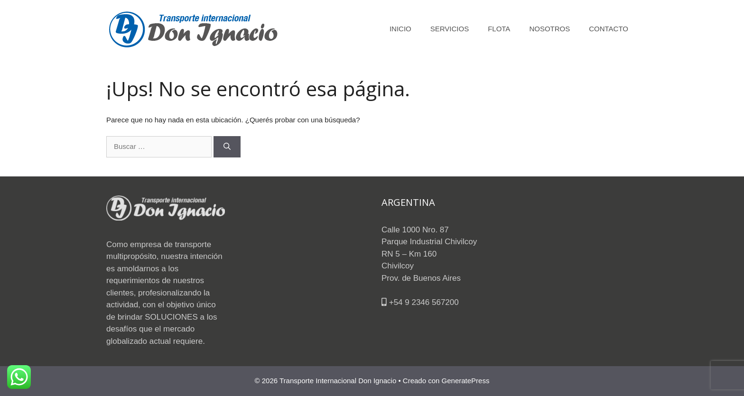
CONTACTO (608, 29)
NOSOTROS (549, 29)
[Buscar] (227, 146)
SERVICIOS (449, 29)
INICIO (400, 29)
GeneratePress (466, 381)
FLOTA (499, 29)
